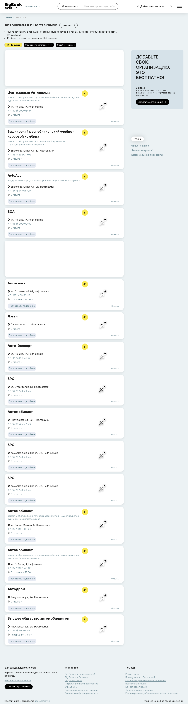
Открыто (16, 114)
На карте (68, 25)
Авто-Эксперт (20, 346)
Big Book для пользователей (80, 674)
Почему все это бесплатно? (140, 677)
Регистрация (132, 674)
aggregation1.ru (43, 701)
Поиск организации (135, 683)
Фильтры (13, 45)
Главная (8, 17)
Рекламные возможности (18, 680)
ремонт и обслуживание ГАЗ (23, 141)
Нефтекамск (32, 6)
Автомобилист (20, 412)
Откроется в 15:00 (22, 299)
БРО (11, 379)
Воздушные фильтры (18, 180)
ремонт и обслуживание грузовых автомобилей (33, 97)
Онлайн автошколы (66, 45)
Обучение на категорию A (30, 144)
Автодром (16, 589)
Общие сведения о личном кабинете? (145, 680)
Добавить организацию (150, 6)
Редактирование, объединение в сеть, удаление (151, 693)
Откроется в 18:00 (22, 572)
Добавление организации (139, 690)
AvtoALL (14, 175)
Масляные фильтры (41, 180)
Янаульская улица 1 (142, 150)
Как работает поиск (136, 687)
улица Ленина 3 (140, 145)
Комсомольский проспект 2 (147, 154)
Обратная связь (73, 680)
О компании (71, 687)
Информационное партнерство (81, 683)
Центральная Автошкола (29, 92)
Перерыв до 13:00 (21, 634)
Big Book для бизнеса (76, 677)
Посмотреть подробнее (22, 121)
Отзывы (115, 121)
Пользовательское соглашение (81, 690)
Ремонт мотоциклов (29, 100)
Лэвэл (13, 316)
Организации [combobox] (69, 6)
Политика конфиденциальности (81, 693)
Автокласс (17, 283)
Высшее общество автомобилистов (38, 618)
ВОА (11, 212)
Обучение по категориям (39, 45)
